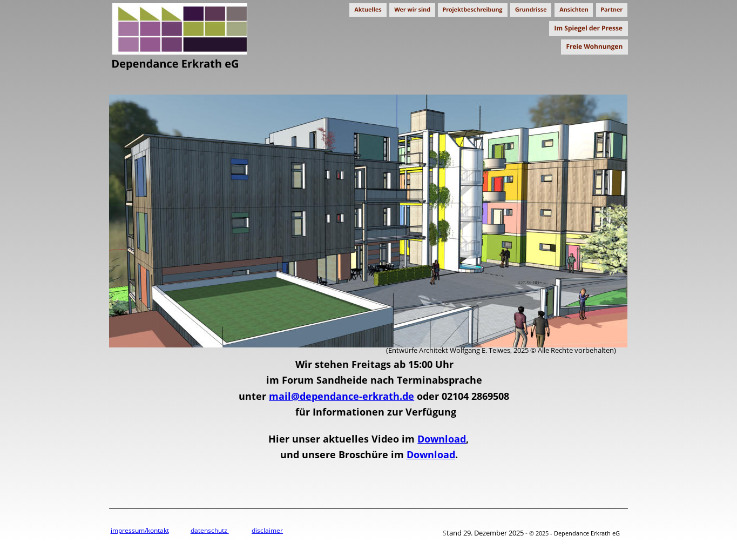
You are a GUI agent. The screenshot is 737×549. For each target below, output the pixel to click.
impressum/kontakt (140, 530)
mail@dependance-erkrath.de (341, 396)
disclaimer (267, 530)
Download (441, 438)
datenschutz (210, 530)
